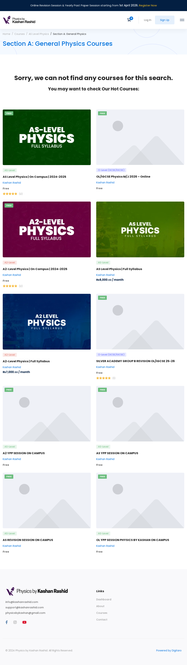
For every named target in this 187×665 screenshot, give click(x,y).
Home (6, 34)
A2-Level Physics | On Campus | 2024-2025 (35, 269)
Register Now (148, 5)
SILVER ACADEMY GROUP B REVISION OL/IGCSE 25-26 (135, 361)
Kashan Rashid (12, 183)
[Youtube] (24, 622)
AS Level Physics (39, 34)
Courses (19, 34)
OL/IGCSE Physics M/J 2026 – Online (123, 177)
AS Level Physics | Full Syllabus (119, 269)
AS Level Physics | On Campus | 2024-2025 (34, 177)
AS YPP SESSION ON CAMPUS (117, 453)
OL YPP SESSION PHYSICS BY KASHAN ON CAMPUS (132, 540)
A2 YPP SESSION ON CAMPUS (24, 453)
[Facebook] (6, 622)
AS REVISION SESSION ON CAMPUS (28, 540)
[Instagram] (15, 622)
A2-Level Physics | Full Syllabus (26, 361)
